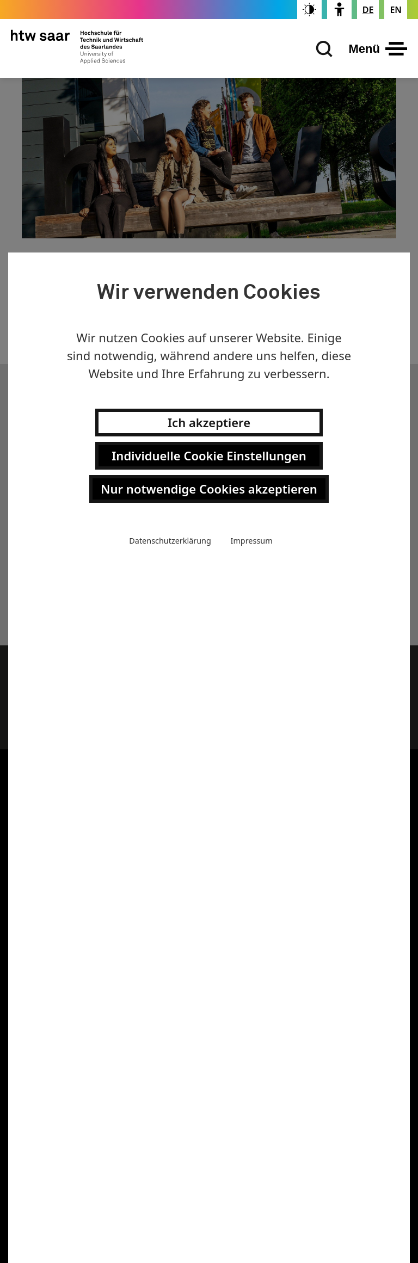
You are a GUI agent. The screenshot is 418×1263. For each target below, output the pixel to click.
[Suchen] (322, 49)
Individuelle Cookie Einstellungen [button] (209, 455)
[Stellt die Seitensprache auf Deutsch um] (368, 9)
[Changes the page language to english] (396, 9)
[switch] (309, 9)
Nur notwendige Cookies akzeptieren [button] (209, 488)
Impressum (252, 540)
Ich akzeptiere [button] (209, 422)
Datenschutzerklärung (170, 540)
